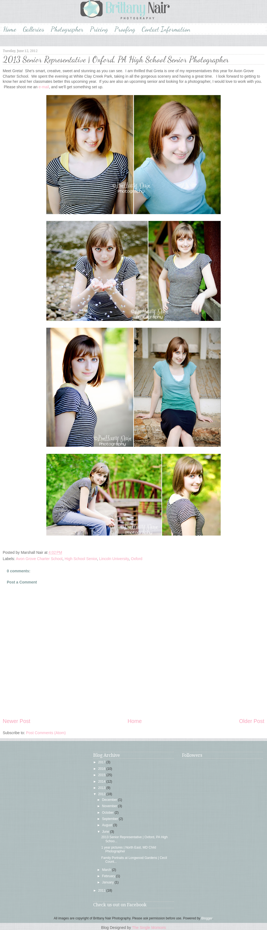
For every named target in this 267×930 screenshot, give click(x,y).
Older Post (251, 721)
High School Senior (81, 559)
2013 (102, 788)
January (108, 882)
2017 (102, 762)
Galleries (33, 29)
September (110, 819)
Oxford (136, 559)
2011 (102, 890)
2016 (102, 769)
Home (9, 29)
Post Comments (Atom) (46, 733)
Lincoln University (114, 559)
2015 (102, 775)
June (106, 832)
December (110, 800)
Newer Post (16, 721)
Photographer (67, 29)
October (108, 812)
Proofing (124, 29)
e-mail (43, 87)
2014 (102, 781)
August (107, 825)
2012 (102, 794)
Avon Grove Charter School (39, 559)
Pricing (99, 29)
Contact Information (166, 29)
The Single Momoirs (149, 927)
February (109, 876)
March (107, 870)
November (110, 806)
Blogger (207, 918)
